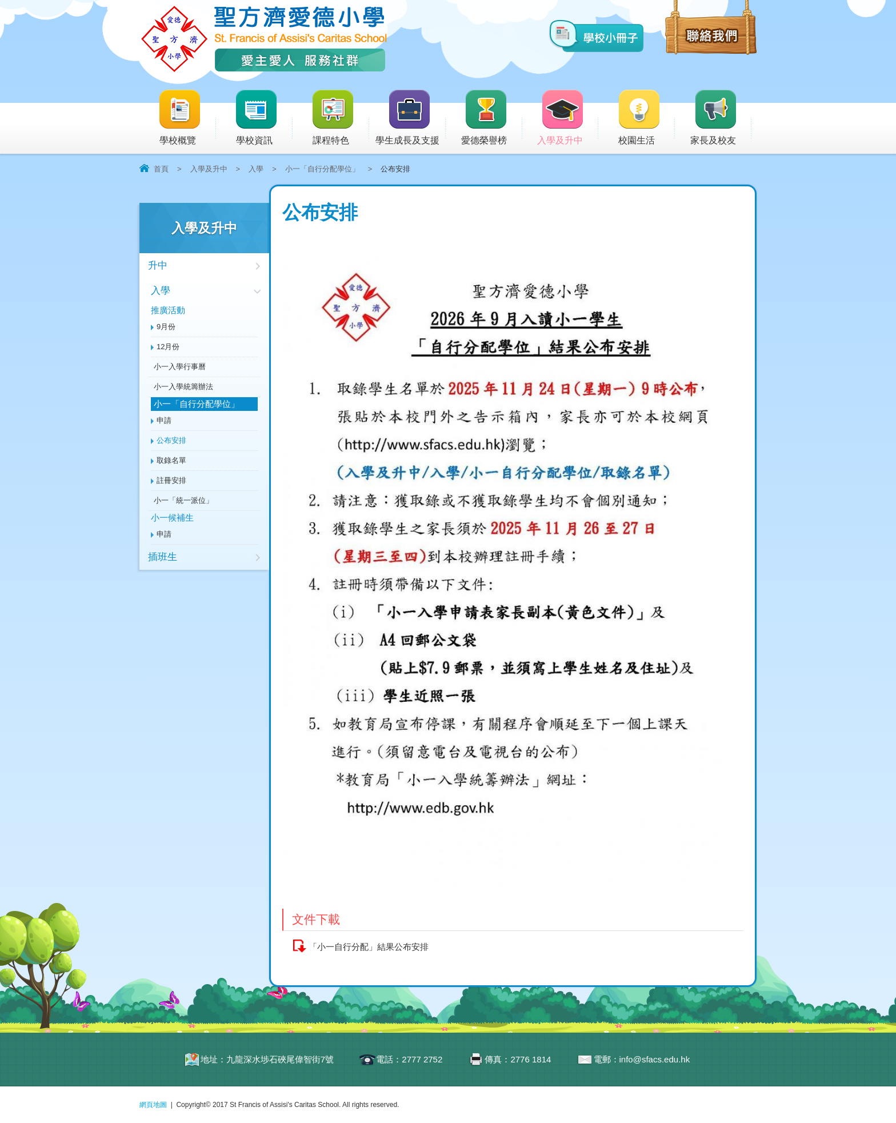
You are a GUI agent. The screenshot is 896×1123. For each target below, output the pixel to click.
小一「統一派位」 (183, 500)
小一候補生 (172, 517)
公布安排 (171, 440)
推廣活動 (168, 310)
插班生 (162, 556)
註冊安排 (171, 480)
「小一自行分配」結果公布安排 (369, 947)
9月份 (166, 326)
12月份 (168, 346)
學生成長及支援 (410, 118)
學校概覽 (186, 118)
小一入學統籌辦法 (183, 386)
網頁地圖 (153, 1105)
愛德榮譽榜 (485, 118)
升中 (157, 265)
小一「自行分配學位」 (322, 169)
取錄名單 (171, 460)
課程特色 (340, 118)
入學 (256, 169)
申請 (164, 420)
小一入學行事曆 (180, 366)
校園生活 (646, 118)
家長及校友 (720, 118)
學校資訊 (263, 118)
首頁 (161, 169)
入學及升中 (567, 118)
